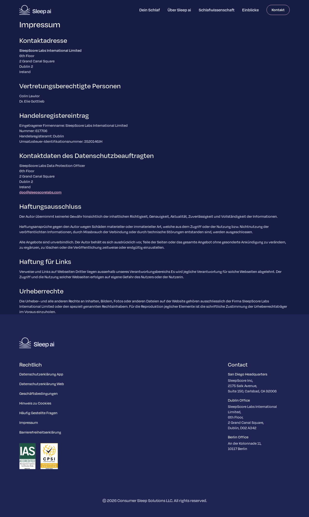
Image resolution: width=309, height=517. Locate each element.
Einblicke (250, 9)
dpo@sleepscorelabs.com (40, 192)
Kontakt (278, 9)
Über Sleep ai (179, 9)
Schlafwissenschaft (216, 9)
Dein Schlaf (149, 9)
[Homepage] (35, 10)
